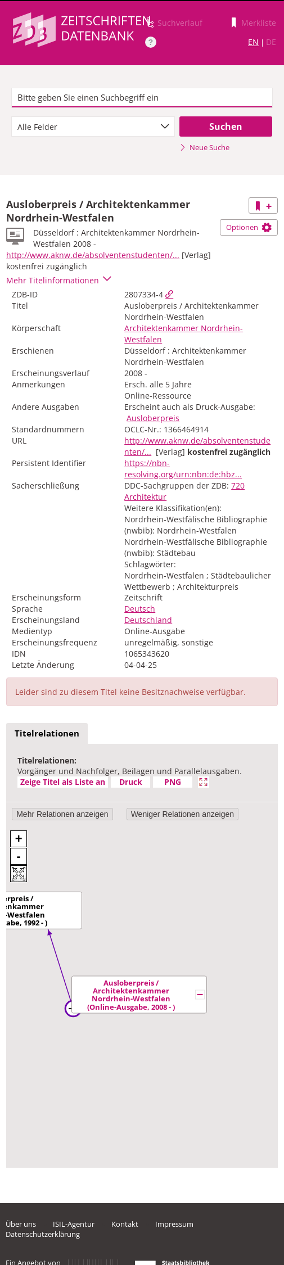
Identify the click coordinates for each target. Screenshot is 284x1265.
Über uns (21, 1224)
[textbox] (142, 98)
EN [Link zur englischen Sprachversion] (253, 42)
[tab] (47, 733)
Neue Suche (204, 147)
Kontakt (124, 1224)
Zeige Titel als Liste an (62, 781)
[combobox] (93, 126)
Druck (130, 781)
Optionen (249, 227)
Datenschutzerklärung (43, 1234)
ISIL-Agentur (73, 1224)
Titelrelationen (47, 733)
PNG (172, 781)
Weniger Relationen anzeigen (182, 814)
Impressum (174, 1224)
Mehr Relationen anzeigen (62, 814)
